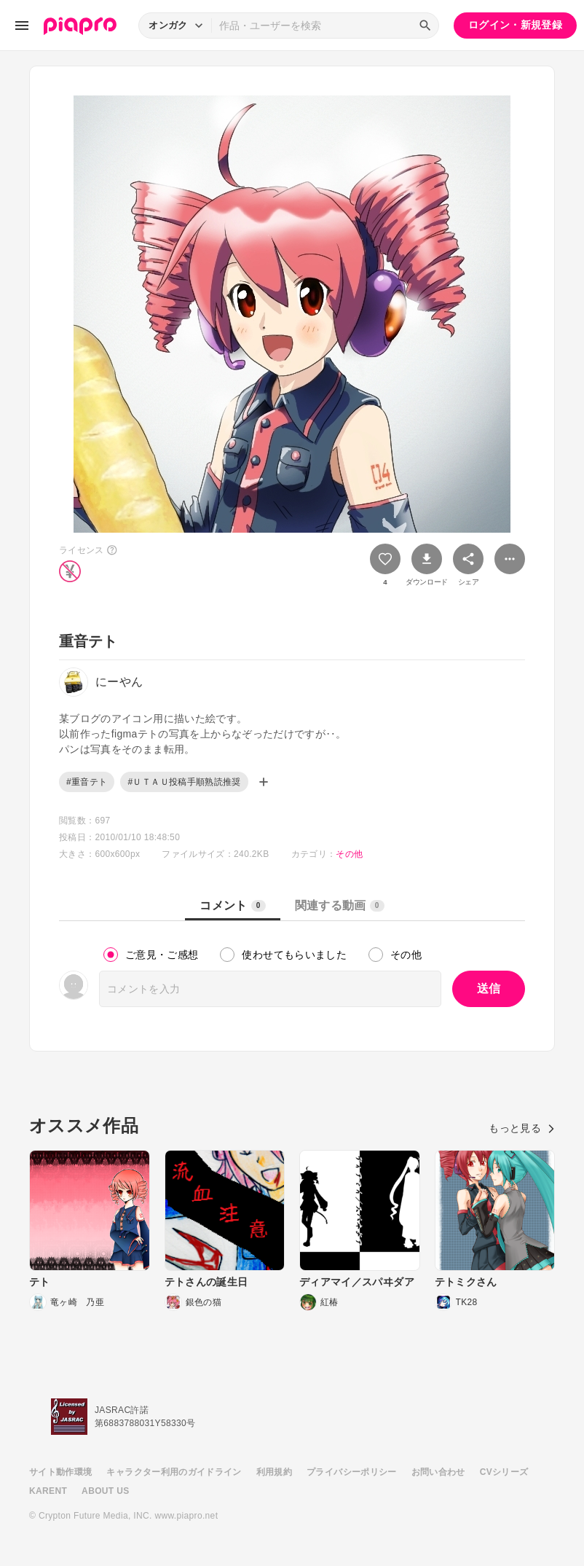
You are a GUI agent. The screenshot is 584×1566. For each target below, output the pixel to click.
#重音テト (86, 782)
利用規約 (274, 1472)
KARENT (48, 1491)
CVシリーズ (504, 1472)
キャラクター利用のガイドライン (173, 1472)
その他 (349, 854)
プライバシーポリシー (352, 1472)
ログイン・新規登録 (515, 25)
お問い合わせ (438, 1472)
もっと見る (522, 1128)
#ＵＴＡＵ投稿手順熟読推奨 (183, 782)
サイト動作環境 (60, 1472)
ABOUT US (105, 1491)
